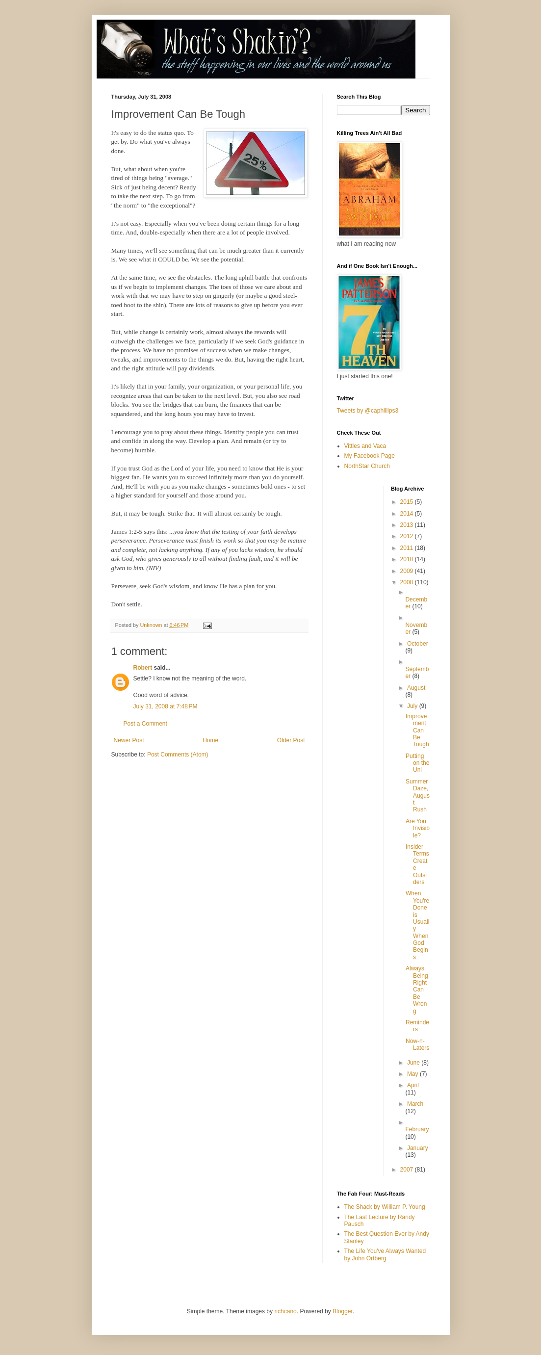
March (415, 1103)
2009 (407, 571)
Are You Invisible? (418, 828)
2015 (407, 501)
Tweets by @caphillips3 (368, 410)
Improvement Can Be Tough (417, 730)
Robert (143, 667)
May (413, 1073)
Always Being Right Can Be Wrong (417, 989)
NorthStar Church (367, 466)
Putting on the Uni (417, 763)
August (416, 687)
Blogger (343, 1311)
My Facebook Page (369, 455)
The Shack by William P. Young (384, 1206)
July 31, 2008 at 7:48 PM (165, 706)
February (417, 1129)
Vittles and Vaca (365, 446)
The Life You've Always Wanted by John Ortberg (385, 1254)
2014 (407, 513)
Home (210, 740)
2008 (407, 582)
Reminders (417, 1026)
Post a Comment (145, 723)
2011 (407, 548)
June (414, 1062)
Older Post (291, 740)
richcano (285, 1311)
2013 (407, 524)
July (413, 706)
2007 (407, 1169)
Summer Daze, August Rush (418, 795)
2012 (407, 536)
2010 (407, 559)
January (417, 1148)
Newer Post (129, 740)
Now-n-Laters (417, 1044)
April (413, 1085)
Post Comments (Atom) (177, 754)
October (417, 643)
